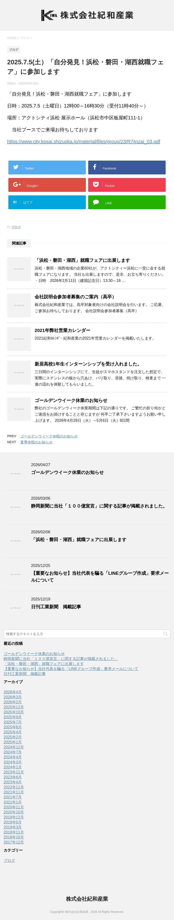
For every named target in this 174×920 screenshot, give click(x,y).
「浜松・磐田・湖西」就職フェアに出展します (82, 260)
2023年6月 (13, 777)
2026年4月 (13, 692)
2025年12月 (14, 707)
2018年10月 (14, 837)
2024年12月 (14, 747)
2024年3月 (13, 762)
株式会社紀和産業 (87, 899)
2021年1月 (13, 802)
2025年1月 (13, 742)
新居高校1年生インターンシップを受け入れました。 (88, 363)
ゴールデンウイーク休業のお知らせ (71, 400)
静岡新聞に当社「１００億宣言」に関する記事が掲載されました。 (99, 505)
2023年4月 (13, 782)
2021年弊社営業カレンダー (62, 330)
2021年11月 (14, 792)
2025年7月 (13, 722)
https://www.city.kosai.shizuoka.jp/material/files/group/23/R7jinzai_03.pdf (83, 141)
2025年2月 (13, 737)
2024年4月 (13, 757)
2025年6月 (13, 727)
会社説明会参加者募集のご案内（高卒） (75, 296)
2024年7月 (13, 752)
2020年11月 (14, 807)
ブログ (16, 227)
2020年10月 (14, 812)
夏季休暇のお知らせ (36, 442)
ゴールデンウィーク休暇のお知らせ (49, 436)
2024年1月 (13, 767)
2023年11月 (14, 772)
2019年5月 (13, 822)
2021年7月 (13, 797)
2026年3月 (13, 697)
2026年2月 (13, 702)
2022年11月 (14, 787)
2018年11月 (14, 832)
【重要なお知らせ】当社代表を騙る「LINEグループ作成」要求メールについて (71, 669)
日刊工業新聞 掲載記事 (56, 606)
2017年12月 (14, 842)
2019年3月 (13, 827)
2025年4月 (13, 732)
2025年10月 (14, 712)
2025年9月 (13, 717)
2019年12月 (14, 817)
